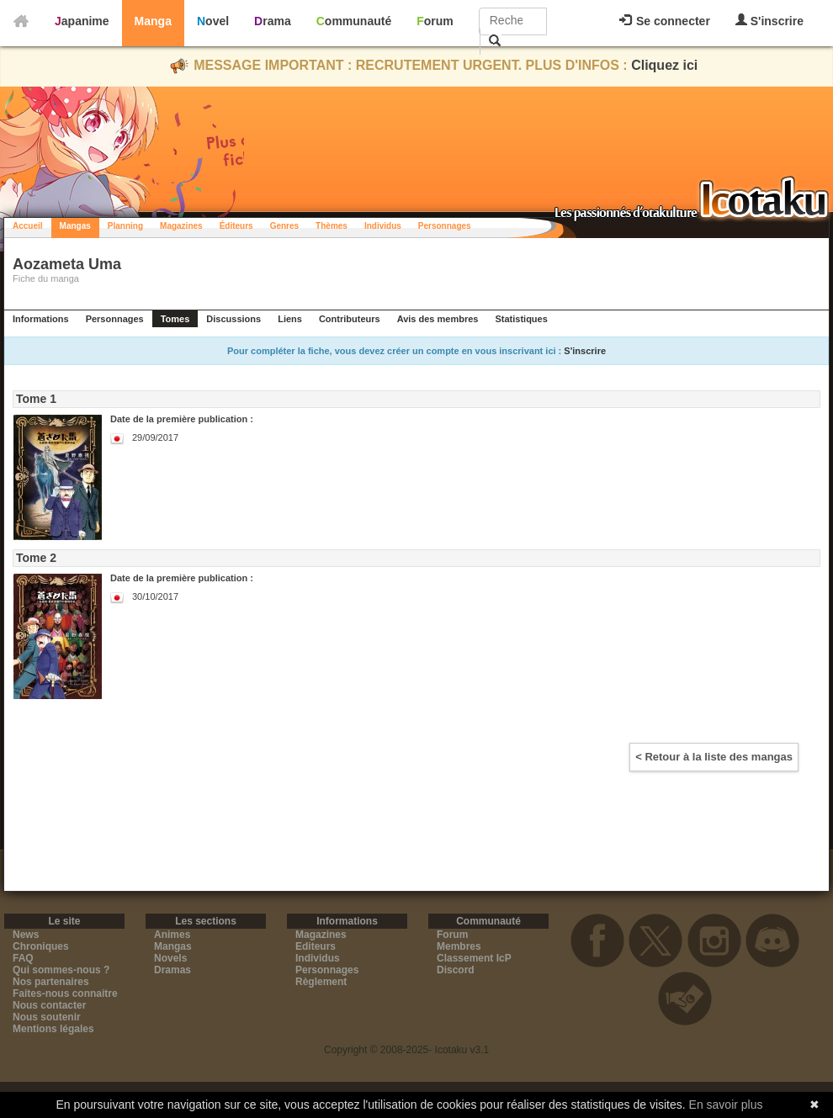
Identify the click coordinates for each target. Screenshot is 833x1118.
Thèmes (332, 225)
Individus (382, 225)
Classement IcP (474, 958)
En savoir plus (726, 1104)
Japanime (82, 21)
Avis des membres (438, 319)
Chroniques (41, 946)
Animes (172, 934)
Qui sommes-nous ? (61, 970)
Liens (290, 319)
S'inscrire (769, 20)
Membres (459, 946)
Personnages (444, 225)
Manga (153, 21)
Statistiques (521, 319)
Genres (284, 225)
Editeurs (315, 946)
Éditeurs (236, 225)
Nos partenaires (51, 982)
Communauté (353, 21)
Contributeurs (349, 319)
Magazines (181, 225)
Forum (435, 21)
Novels (170, 958)
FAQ (23, 958)
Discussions (233, 319)
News (26, 934)
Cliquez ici (664, 65)
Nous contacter (49, 1005)
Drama (272, 21)
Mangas (75, 225)
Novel (213, 21)
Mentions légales (53, 1029)
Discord (456, 970)
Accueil (28, 225)
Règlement (321, 982)
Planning (125, 225)
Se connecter (664, 21)
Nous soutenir (47, 1017)
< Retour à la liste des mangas (714, 756)
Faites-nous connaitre (65, 993)
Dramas (172, 970)
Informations (41, 319)
